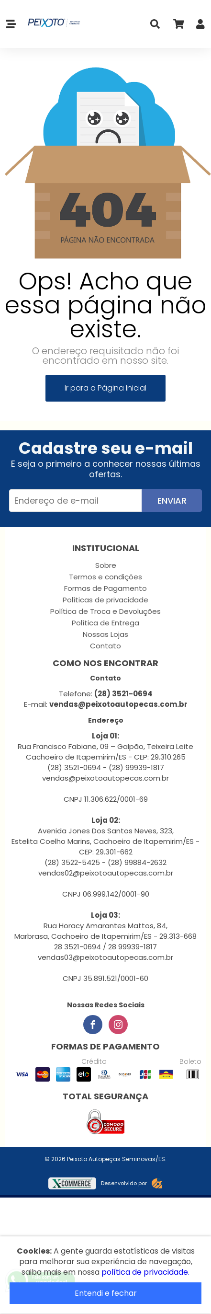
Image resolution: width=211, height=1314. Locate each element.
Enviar (172, 501)
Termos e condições (105, 577)
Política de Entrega (105, 623)
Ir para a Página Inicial (105, 387)
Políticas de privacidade (105, 600)
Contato (105, 646)
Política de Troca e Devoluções (105, 611)
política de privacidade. (145, 1272)
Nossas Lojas (105, 634)
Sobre (105, 565)
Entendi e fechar (106, 1293)
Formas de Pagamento (105, 588)
